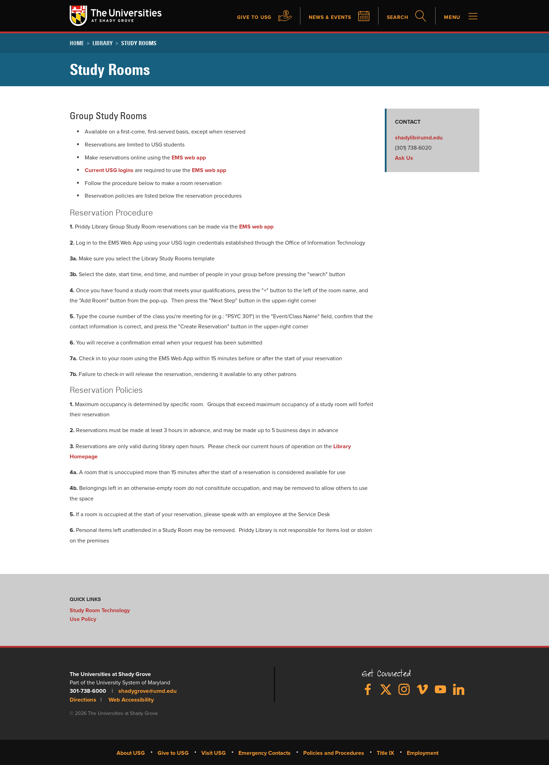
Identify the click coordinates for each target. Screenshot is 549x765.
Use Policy (83, 619)
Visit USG (213, 752)
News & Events (323, 17)
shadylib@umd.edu (419, 138)
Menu (451, 17)
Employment (422, 752)
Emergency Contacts (264, 752)
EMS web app (189, 158)
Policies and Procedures (333, 752)
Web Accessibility (129, 699)
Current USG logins (109, 170)
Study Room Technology (100, 611)
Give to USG (242, 17)
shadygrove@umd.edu (146, 691)
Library (102, 43)
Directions (82, 699)
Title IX (385, 752)
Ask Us (404, 159)
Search (395, 17)
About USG (131, 752)
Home (77, 43)
